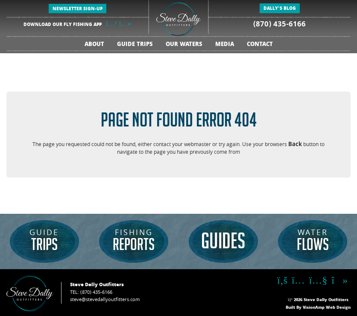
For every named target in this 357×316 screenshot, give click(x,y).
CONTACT (260, 45)
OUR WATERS (184, 45)
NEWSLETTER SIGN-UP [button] (77, 9)
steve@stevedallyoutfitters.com (105, 300)
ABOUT (94, 45)
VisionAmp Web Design (327, 308)
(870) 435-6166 (279, 25)
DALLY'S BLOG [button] (279, 9)
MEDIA (224, 45)
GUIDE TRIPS (135, 45)
